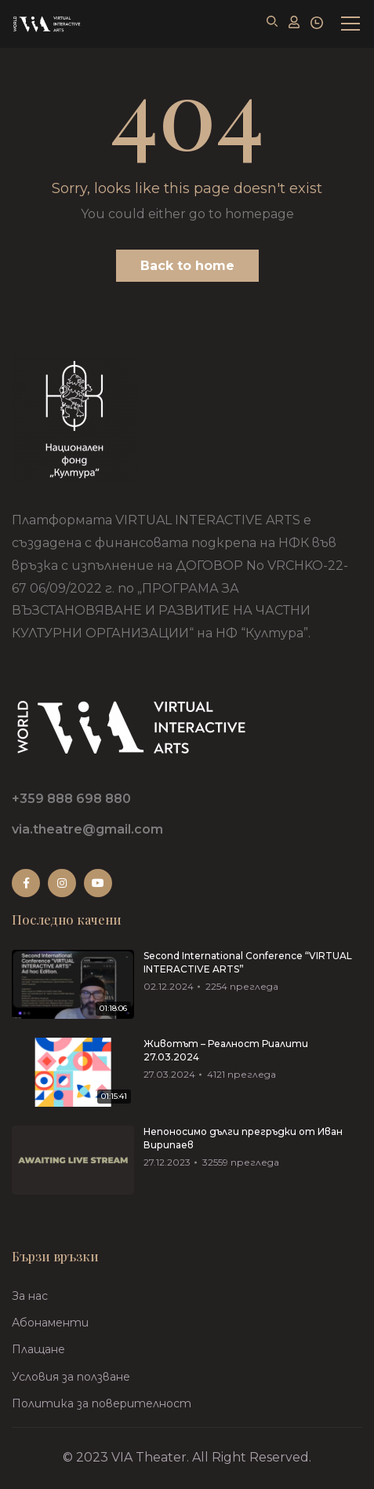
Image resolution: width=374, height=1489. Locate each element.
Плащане (38, 1349)
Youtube (98, 883)
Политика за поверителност (101, 1403)
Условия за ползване (71, 1377)
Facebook (26, 883)
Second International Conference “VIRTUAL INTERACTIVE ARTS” (247, 962)
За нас (30, 1296)
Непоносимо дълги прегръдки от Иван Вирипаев (243, 1138)
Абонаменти (50, 1323)
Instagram (62, 883)
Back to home (187, 265)
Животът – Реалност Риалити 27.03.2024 (225, 1050)
